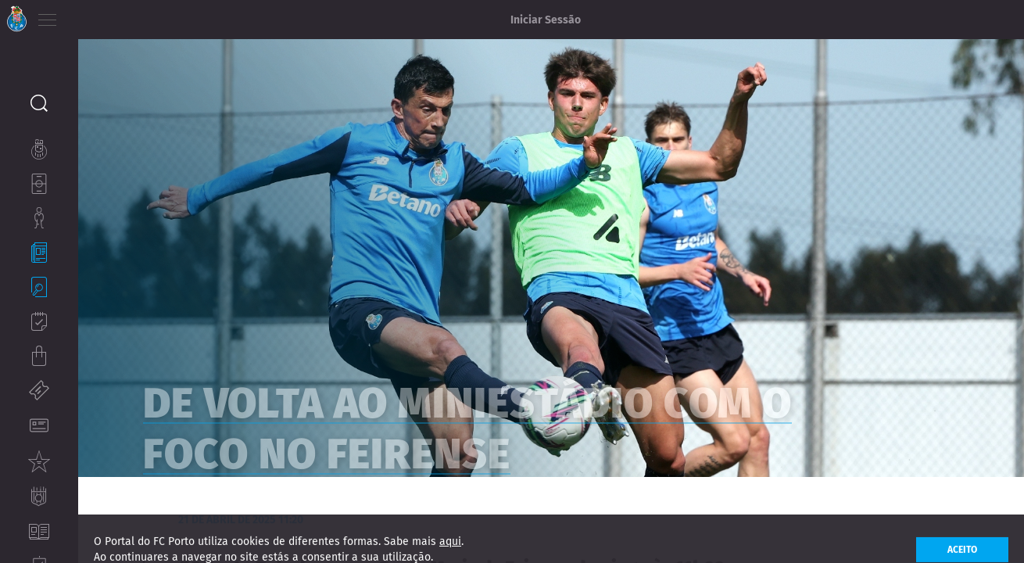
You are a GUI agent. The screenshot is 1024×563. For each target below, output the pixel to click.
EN (110, 15)
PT (88, 15)
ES (132, 15)
